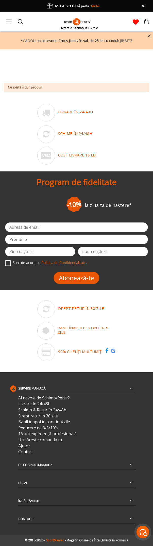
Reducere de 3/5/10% (38, 428)
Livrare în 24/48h (34, 404)
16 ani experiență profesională (47, 434)
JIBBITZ (126, 40)
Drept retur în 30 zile (38, 416)
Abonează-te (76, 278)
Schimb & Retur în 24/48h (42, 410)
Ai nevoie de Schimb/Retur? (44, 398)
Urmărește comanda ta (40, 440)
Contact (25, 452)
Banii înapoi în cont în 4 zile (44, 422)
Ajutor (24, 446)
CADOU (29, 40)
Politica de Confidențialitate (63, 262)
